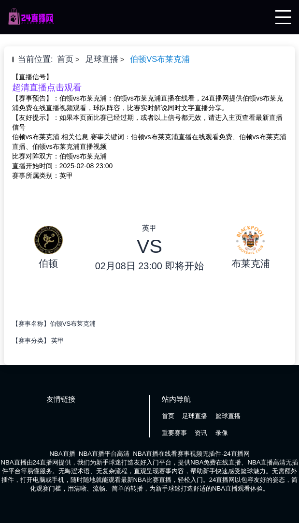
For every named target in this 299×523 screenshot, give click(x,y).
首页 (65, 59)
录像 (221, 432)
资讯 (201, 432)
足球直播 (101, 59)
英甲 (57, 340)
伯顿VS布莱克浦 (160, 59)
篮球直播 (228, 416)
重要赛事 (174, 432)
